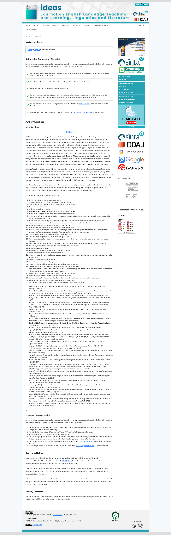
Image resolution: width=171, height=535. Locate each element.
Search (140, 25)
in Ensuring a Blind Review (85, 446)
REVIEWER (122, 80)
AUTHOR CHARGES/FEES (127, 99)
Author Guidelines (84, 104)
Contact (87, 25)
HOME (28, 25)
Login (35, 25)
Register (45, 25)
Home (28, 36)
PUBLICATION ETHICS (126, 96)
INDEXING (122, 86)
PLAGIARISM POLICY (126, 93)
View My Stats (37, 525)
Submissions (32, 30)
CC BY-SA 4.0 (67, 461)
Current (65, 25)
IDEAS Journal (69, 132)
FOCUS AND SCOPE (125, 89)
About (55, 25)
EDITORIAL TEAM (124, 76)
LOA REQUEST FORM (126, 103)
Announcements (101, 25)
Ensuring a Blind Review (83, 112)
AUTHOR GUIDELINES (126, 83)
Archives (76, 25)
